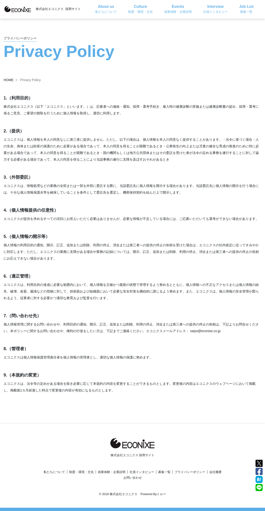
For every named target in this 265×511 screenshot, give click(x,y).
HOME (8, 80)
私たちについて (54, 472)
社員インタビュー (142, 472)
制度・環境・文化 (81, 472)
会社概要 (215, 472)
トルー (161, 494)
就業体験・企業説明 (112, 472)
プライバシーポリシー (190, 472)
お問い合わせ (132, 477)
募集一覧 (164, 472)
